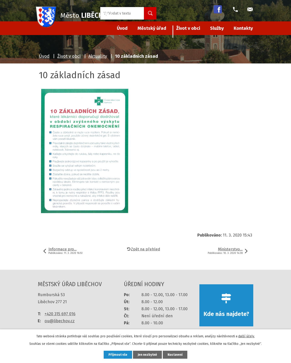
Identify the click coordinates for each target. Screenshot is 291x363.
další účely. (246, 336)
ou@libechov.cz (60, 320)
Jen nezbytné (147, 355)
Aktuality (97, 56)
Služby (217, 28)
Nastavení (175, 355)
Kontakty (243, 28)
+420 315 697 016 (60, 313)
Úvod (44, 56)
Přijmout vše (117, 355)
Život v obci (188, 28)
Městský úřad (152, 28)
